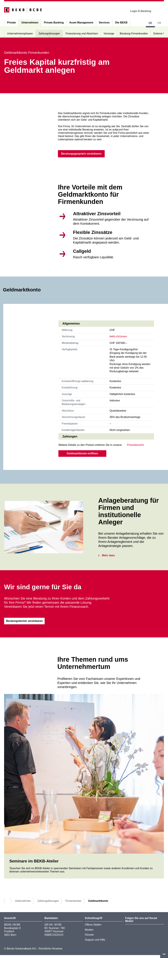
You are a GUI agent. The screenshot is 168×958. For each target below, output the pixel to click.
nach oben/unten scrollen (164, 954)
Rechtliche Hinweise (50, 951)
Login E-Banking (143, 11)
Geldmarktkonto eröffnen (82, 455)
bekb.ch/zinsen (118, 337)
